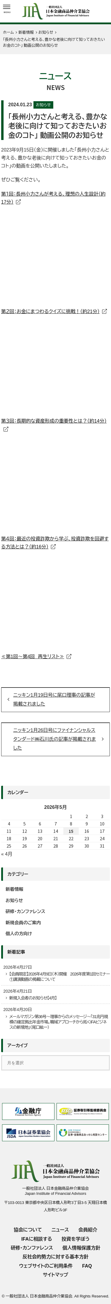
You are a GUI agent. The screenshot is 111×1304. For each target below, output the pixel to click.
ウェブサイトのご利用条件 (46, 1265)
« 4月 (6, 854)
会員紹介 (87, 1229)
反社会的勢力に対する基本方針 (55, 1256)
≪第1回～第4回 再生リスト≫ (32, 656)
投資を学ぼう (76, 1239)
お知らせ (43, 105)
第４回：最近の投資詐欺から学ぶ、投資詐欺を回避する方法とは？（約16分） (55, 542)
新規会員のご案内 (23, 922)
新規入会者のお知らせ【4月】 (33, 998)
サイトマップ (55, 1274)
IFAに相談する (36, 1239)
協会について (28, 1229)
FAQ (87, 1265)
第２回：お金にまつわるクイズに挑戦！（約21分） (50, 311)
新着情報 (14, 889)
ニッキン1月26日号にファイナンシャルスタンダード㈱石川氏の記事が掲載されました (54, 739)
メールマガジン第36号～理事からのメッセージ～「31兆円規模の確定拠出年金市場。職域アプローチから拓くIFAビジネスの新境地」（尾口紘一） (58, 1022)
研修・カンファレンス (25, 911)
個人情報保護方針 (81, 1247)
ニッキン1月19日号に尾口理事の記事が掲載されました (54, 699)
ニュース (60, 1229)
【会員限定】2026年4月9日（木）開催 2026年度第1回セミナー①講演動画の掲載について (59, 977)
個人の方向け (19, 933)
